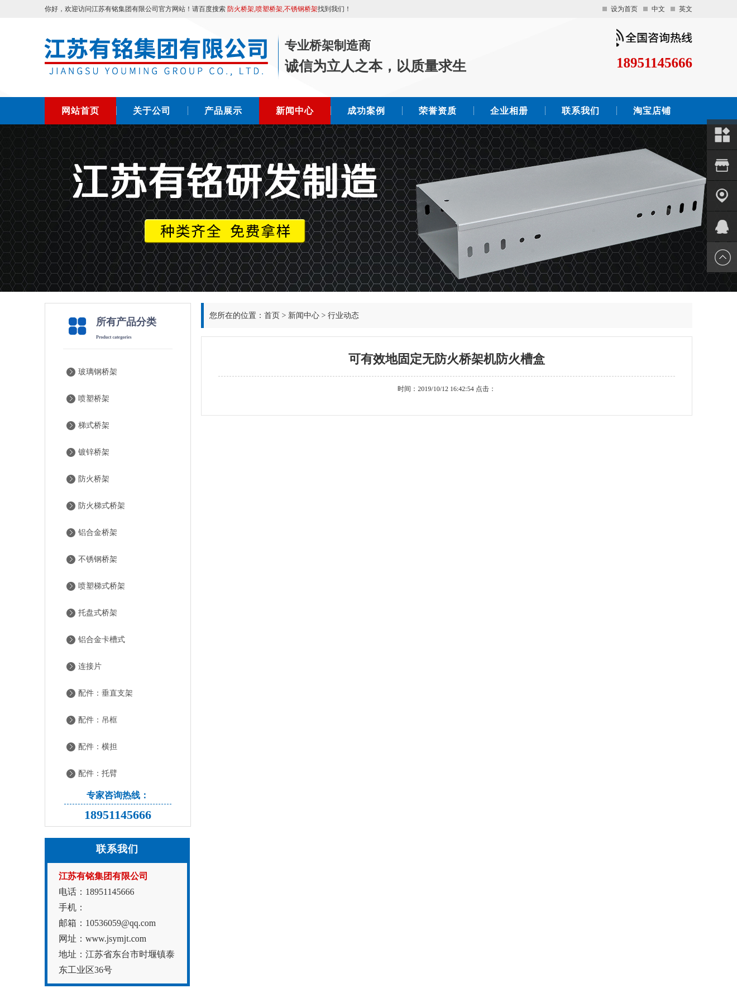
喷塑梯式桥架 (101, 586)
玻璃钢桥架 (97, 372)
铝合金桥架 (97, 532)
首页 (272, 315)
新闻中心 (295, 110)
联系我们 (581, 110)
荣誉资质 (438, 110)
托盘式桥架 (97, 613)
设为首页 (624, 9)
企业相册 (509, 110)
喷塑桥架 (93, 398)
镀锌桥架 (93, 452)
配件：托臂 (97, 773)
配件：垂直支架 (105, 693)
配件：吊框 (97, 720)
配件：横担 (97, 746)
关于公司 (152, 110)
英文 (685, 9)
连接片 (90, 666)
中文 (658, 9)
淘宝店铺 (652, 110)
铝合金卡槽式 (101, 639)
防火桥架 (93, 479)
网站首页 (80, 110)
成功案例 (366, 110)
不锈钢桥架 (97, 559)
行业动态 (343, 315)
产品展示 (223, 110)
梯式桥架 (93, 425)
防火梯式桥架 (101, 506)
